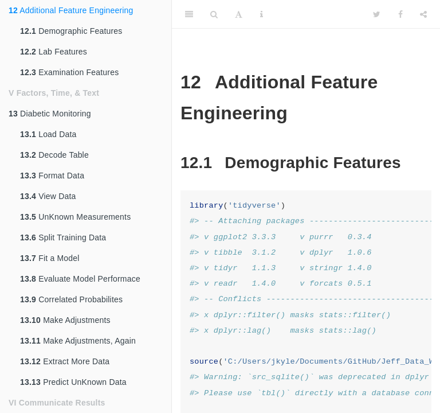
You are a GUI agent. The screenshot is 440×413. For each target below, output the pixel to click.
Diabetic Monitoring (50, 113)
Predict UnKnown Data (73, 382)
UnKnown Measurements (75, 216)
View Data (48, 196)
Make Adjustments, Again (78, 340)
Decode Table (54, 154)
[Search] (214, 14)
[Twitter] (376, 14)
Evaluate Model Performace (80, 278)
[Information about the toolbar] (262, 14)
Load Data (48, 134)
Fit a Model (50, 258)
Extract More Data (64, 361)
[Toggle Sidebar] (189, 14)
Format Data (52, 175)
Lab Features (53, 51)
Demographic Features (71, 31)
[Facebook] (400, 14)
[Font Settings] (238, 14)
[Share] (423, 14)
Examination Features (69, 72)
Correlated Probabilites (71, 299)
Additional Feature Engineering (71, 10)
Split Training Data (63, 237)
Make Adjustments (65, 320)
